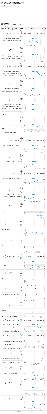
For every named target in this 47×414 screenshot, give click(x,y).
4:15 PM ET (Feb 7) (5, 240)
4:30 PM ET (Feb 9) (5, 368)
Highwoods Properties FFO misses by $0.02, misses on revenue (21, 367)
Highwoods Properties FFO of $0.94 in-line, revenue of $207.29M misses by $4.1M (21, 205)
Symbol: (1, 20)
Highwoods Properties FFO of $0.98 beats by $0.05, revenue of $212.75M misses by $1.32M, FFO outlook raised (21, 222)
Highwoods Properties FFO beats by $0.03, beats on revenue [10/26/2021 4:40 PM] (10, 324)
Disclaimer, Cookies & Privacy (22, 411)
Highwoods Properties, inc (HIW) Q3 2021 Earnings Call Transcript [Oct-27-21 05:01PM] (11, 331)
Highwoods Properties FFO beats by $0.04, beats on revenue (21, 352)
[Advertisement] (23, 13)
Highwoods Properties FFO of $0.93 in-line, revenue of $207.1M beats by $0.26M (21, 189)
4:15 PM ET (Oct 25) (5, 256)
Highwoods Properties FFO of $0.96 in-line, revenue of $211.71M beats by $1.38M (21, 239)
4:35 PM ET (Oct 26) (5, 320)
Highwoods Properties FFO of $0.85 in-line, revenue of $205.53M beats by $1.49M (21, 99)
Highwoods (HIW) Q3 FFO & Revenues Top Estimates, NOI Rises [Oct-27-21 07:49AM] (11, 330)
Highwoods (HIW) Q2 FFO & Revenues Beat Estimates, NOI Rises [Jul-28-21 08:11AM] (11, 348)
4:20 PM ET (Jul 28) (5, 397)
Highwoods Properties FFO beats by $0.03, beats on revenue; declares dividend (21, 335)
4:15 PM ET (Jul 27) (5, 335)
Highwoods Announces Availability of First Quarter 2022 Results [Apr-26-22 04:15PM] (11, 294)
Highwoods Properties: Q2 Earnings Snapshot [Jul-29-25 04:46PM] (9, 77)
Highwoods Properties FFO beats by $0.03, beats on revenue (21, 320)
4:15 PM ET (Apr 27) (5, 353)
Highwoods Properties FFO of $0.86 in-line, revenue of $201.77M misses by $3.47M (21, 49)
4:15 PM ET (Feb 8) (5, 304)
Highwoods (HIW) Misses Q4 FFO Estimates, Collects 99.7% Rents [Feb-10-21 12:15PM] (11, 373)
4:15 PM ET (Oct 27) (5, 383)
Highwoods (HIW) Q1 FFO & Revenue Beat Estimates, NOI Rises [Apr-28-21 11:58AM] (11, 362)
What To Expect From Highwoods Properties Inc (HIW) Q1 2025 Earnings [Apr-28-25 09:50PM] (12, 91)
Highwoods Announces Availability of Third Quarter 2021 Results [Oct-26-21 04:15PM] (11, 327)
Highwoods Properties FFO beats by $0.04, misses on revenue (21, 397)
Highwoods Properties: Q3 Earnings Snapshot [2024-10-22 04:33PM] (9, 132)
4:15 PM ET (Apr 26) (5, 289)
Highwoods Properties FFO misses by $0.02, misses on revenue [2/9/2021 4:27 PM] (10, 372)
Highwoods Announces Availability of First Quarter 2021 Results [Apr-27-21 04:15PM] (11, 358)
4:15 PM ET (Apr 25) (5, 223)
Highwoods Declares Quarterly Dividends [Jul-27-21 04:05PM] (8, 344)
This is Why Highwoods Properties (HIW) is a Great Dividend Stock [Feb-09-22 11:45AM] (11, 316)
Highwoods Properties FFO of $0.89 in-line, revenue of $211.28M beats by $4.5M (21, 156)
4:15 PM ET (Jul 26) (5, 273)
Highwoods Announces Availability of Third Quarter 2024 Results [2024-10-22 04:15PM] (11, 131)
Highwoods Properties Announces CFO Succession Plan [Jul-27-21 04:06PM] (10, 343)
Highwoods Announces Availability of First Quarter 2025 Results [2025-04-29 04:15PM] (11, 90)
